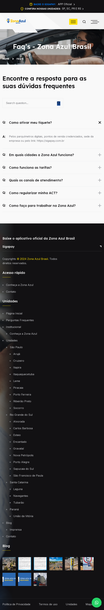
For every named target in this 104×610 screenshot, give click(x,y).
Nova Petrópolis (23, 455)
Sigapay (8, 246)
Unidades (12, 340)
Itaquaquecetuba (23, 374)
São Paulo (16, 347)
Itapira (17, 367)
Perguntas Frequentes (20, 320)
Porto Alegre (21, 462)
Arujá (16, 354)
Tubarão (18, 502)
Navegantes (20, 495)
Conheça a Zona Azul (19, 285)
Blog (9, 522)
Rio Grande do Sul (21, 414)
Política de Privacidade (16, 604)
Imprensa (16, 529)
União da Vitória (23, 516)
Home (6, 58)
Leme (16, 381)
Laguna (18, 489)
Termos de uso (48, 604)
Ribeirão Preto (22, 401)
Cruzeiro (18, 360)
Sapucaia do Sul (23, 468)
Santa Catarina (19, 482)
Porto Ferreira (22, 394)
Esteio (17, 435)
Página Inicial (14, 313)
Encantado (20, 441)
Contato (11, 291)
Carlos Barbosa (23, 428)
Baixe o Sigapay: (54, 4)
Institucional (13, 327)
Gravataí (18, 448)
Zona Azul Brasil (37, 259)
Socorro (18, 408)
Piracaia (18, 387)
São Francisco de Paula (28, 475)
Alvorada (19, 421)
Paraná (14, 509)
